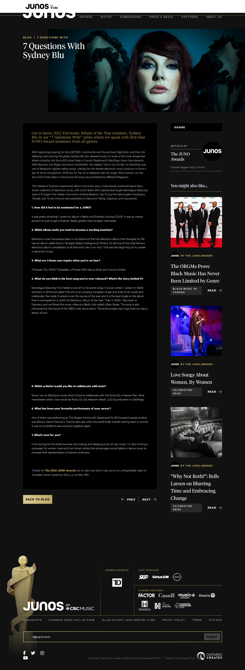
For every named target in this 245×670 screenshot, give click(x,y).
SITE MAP (215, 619)
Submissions (130, 16)
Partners (190, 16)
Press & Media (161, 16)
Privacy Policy (173, 619)
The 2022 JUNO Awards (60, 470)
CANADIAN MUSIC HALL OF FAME (72, 619)
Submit (212, 636)
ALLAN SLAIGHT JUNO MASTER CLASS (128, 619)
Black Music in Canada (185, 290)
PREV (131, 499)
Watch (106, 16)
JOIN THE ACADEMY (173, 8)
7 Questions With (52, 37)
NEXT (146, 499)
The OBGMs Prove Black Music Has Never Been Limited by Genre (195, 274)
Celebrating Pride (183, 391)
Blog (27, 37)
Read (212, 290)
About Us (214, 16)
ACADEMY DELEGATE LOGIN (205, 8)
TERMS (197, 619)
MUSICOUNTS (32, 619)
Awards (86, 16)
